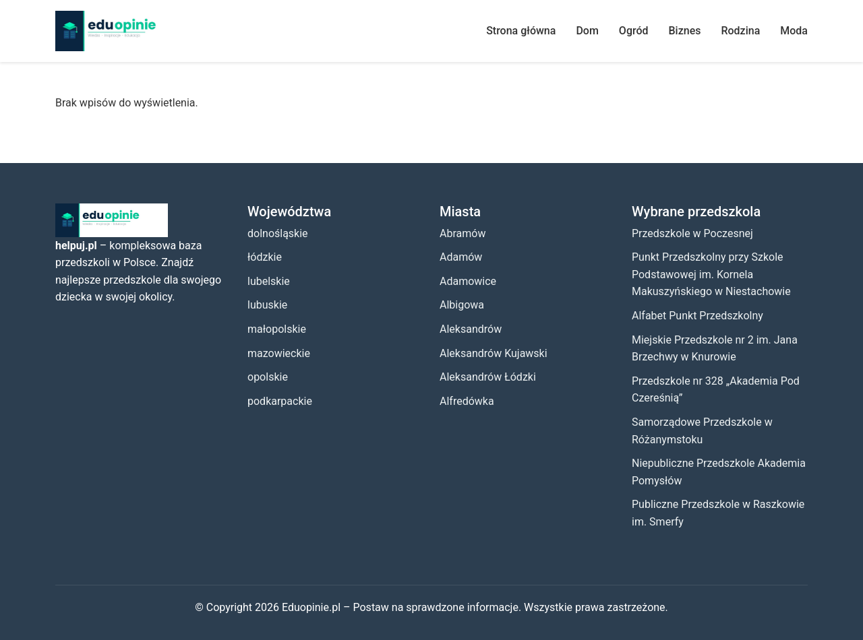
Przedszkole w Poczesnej (692, 233)
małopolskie (276, 329)
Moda (794, 30)
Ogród (634, 30)
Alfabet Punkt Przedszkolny (697, 315)
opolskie (267, 377)
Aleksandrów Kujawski (493, 353)
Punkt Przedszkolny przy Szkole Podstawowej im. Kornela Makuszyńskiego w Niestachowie (711, 274)
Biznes (685, 30)
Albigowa (462, 304)
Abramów (462, 233)
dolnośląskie (277, 233)
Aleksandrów (471, 329)
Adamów (461, 257)
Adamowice (468, 281)
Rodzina (740, 30)
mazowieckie (278, 353)
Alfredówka (467, 401)
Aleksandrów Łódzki (488, 377)
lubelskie (268, 281)
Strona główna (521, 30)
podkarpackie (279, 401)
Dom (587, 30)
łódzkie (264, 257)
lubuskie (267, 304)
